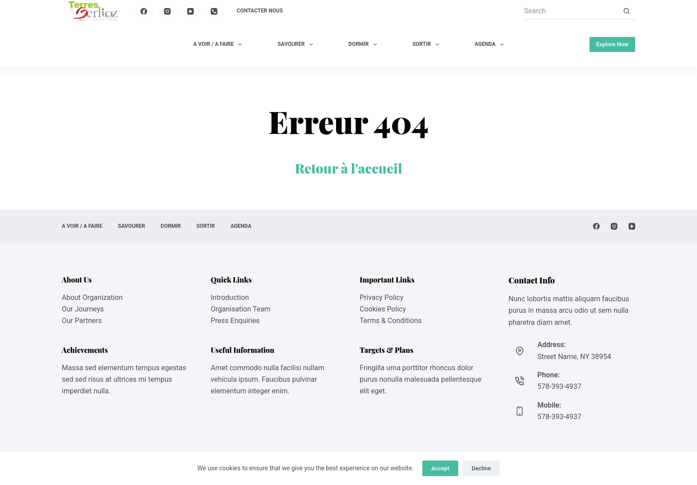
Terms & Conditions (391, 320)
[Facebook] (144, 11)
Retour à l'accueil (348, 168)
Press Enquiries (235, 320)
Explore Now (612, 44)
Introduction (230, 297)
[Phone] (214, 11)
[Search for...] (570, 11)
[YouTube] (190, 11)
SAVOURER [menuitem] (296, 44)
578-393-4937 (559, 386)
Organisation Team (240, 309)
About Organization (92, 297)
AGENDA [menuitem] (491, 44)
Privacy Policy (382, 297)
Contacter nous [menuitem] (260, 11)
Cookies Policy (383, 309)
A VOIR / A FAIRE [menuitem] (219, 44)
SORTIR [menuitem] (428, 44)
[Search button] (626, 11)
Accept (440, 468)
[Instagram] (167, 11)
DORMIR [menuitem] (364, 44)
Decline (481, 468)
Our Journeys (83, 309)
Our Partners (82, 320)
